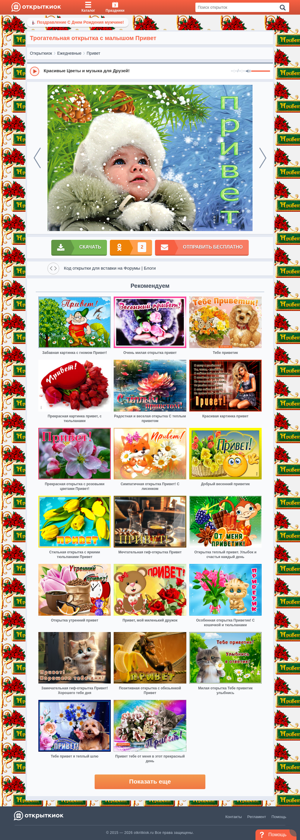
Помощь (279, 817)
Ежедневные (69, 53)
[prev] (37, 158)
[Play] (34, 71)
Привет (93, 53)
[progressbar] (260, 71)
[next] (263, 158)
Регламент (256, 817)
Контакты (233, 817)
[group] (150, 71)
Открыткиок (41, 53)
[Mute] (248, 71)
